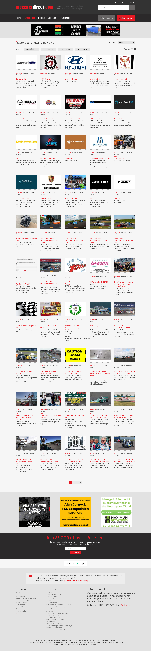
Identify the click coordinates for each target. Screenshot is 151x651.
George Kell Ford (21, 79)
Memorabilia (51, 621)
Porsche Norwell (46, 198)
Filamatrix (69, 159)
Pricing (41, 18)
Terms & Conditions (23, 607)
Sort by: (112, 43)
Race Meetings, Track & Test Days (59, 626)
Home (18, 18)
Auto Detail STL (119, 119)
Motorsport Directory (54, 624)
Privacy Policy (21, 603)
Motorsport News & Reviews (57, 613)
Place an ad (125, 18)
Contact (52, 18)
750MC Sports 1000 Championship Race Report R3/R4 (123, 240)
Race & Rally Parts (53, 594)
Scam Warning (21, 611)
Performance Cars (53, 617)
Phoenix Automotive (121, 79)
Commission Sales (23, 600)
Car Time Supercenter (47, 159)
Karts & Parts (51, 609)
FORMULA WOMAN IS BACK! (99, 282)
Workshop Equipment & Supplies (58, 605)
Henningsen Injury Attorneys (100, 159)
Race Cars (50, 592)
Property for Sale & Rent (55, 630)
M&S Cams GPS (119, 158)
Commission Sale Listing (55, 607)
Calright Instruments (23, 198)
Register (131, 2)
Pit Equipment (51, 603)
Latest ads (107, 18)
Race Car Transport (53, 596)
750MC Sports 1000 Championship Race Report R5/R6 (99, 240)
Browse (18, 592)
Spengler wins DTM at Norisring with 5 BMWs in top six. (26, 461)
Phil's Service (45, 79)
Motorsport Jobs (52, 615)
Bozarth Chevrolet (46, 119)
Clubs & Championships (55, 628)
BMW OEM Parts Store (97, 119)
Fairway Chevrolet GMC (73, 119)
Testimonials (21, 605)
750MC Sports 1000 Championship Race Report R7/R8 (74, 240)
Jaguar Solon (94, 198)
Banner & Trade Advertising (26, 598)
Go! (132, 8)
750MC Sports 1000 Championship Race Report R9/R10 (49, 240)
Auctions (49, 611)
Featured (19, 594)
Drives (48, 600)
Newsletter (64, 18)
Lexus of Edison (95, 79)
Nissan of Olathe (21, 119)
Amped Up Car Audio (72, 198)
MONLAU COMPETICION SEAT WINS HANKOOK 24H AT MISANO (25, 418)
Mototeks (19, 159)
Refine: (18, 49)
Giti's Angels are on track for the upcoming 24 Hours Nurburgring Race (124, 284)
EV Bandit (117, 198)
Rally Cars (50, 598)
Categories (30, 18)
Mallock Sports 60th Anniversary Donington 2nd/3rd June (73, 328)
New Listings (20, 596)
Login (123, 2)
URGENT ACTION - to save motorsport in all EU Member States (100, 374)
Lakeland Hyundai (71, 79)
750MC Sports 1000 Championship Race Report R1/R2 (49, 283)
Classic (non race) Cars (55, 619)
